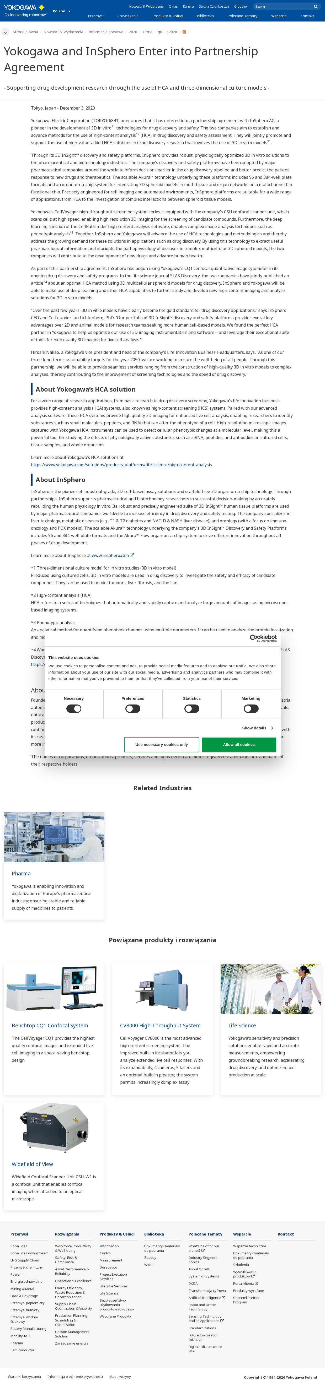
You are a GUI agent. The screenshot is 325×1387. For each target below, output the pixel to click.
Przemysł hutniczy (24, 1310)
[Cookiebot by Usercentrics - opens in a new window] (254, 638)
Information (109, 1246)
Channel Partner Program (246, 1300)
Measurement (111, 1260)
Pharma (21, 873)
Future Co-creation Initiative (204, 1337)
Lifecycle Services (114, 1286)
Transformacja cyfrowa (207, 1290)
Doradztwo (108, 1267)
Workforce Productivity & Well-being (73, 1248)
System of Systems (204, 1276)
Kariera (188, 6)
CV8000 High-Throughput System (162, 1025)
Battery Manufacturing (28, 1329)
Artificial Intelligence (205, 1298)
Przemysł (96, 15)
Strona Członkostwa (214, 6)
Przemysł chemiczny (26, 1267)
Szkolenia (241, 1265)
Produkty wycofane (248, 1290)
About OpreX (199, 1269)
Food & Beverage (24, 1296)
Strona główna (25, 31)
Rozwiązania (127, 15)
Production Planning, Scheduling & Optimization (71, 1320)
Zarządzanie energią (71, 1343)
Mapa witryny (120, 1377)
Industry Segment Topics (203, 1260)
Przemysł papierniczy (27, 1303)
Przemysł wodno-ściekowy (24, 1319)
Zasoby (150, 1258)
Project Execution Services (113, 1277)
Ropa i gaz (18, 1246)
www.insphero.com (113, 556)
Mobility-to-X (20, 1336)
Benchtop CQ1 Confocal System (51, 1025)
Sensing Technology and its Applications (205, 1319)
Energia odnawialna (26, 1282)
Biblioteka (205, 15)
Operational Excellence (73, 1281)
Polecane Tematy (242, 15)
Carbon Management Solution (72, 1334)
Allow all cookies (239, 744)
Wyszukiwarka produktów (245, 1274)
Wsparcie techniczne (249, 1246)
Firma (148, 31)
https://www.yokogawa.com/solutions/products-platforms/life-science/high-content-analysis (121, 465)
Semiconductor (22, 1350)
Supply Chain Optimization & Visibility (73, 1306)
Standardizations (202, 1328)
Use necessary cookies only (161, 744)
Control (105, 1253)
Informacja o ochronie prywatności (75, 1377)
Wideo (149, 1265)
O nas (173, 6)
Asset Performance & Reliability (72, 1271)
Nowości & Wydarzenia (146, 6)
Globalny (241, 6)
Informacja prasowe (106, 31)
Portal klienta (243, 1283)
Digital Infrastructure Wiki (205, 1349)
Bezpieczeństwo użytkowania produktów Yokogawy (117, 1305)
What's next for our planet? (204, 1248)
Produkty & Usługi (167, 15)
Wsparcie (279, 15)
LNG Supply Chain (24, 1260)
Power (15, 1274)
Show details (254, 728)
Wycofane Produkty (115, 1316)
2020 (133, 31)
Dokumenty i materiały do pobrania (162, 1248)
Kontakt (307, 15)
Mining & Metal (22, 1289)
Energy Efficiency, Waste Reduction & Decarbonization (70, 1292)
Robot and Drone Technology (202, 1307)
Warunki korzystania (24, 1377)
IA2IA (193, 1283)
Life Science (242, 1025)
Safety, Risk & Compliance (66, 1260)
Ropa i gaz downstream (29, 1253)
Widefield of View (33, 1164)
